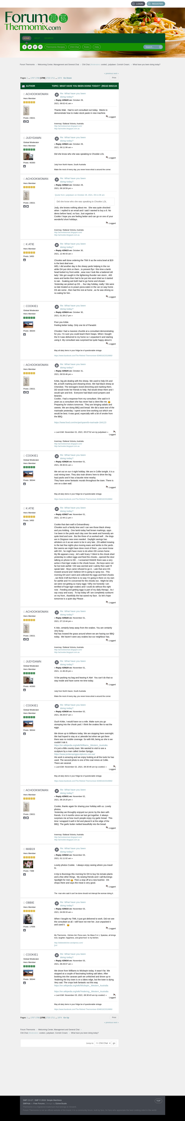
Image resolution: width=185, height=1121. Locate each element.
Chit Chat (74, 47)
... (29, 78)
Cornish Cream (123, 64)
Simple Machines (54, 1100)
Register (157, 4)
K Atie (30, 244)
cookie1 (104, 64)
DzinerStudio (61, 1103)
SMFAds (26, 1103)
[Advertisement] (142, 115)
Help (97, 47)
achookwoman (37, 94)
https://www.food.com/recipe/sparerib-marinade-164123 (80, 422)
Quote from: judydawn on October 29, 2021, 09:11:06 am (80, 195)
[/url (55, 945)
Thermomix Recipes (55, 47)
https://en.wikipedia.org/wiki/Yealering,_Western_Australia (81, 991)
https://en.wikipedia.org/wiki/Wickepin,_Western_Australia (81, 985)
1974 (59, 78)
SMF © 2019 (40, 1100)
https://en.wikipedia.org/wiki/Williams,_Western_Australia (81, 745)
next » (116, 73)
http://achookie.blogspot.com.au (67, 129)
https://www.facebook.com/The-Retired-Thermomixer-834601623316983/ (83, 356)
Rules (86, 47)
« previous (108, 73)
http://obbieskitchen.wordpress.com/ (68, 943)
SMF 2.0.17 (28, 1100)
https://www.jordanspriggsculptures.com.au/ (74, 754)
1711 (53, 78)
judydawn (112, 64)
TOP (158, 1101)
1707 (33, 78)
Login (139, 4)
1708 (37, 78)
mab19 (30, 849)
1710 (48, 78)
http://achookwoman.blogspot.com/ (68, 126)
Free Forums (39, 1103)
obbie (30, 902)
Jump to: (90, 1043)
